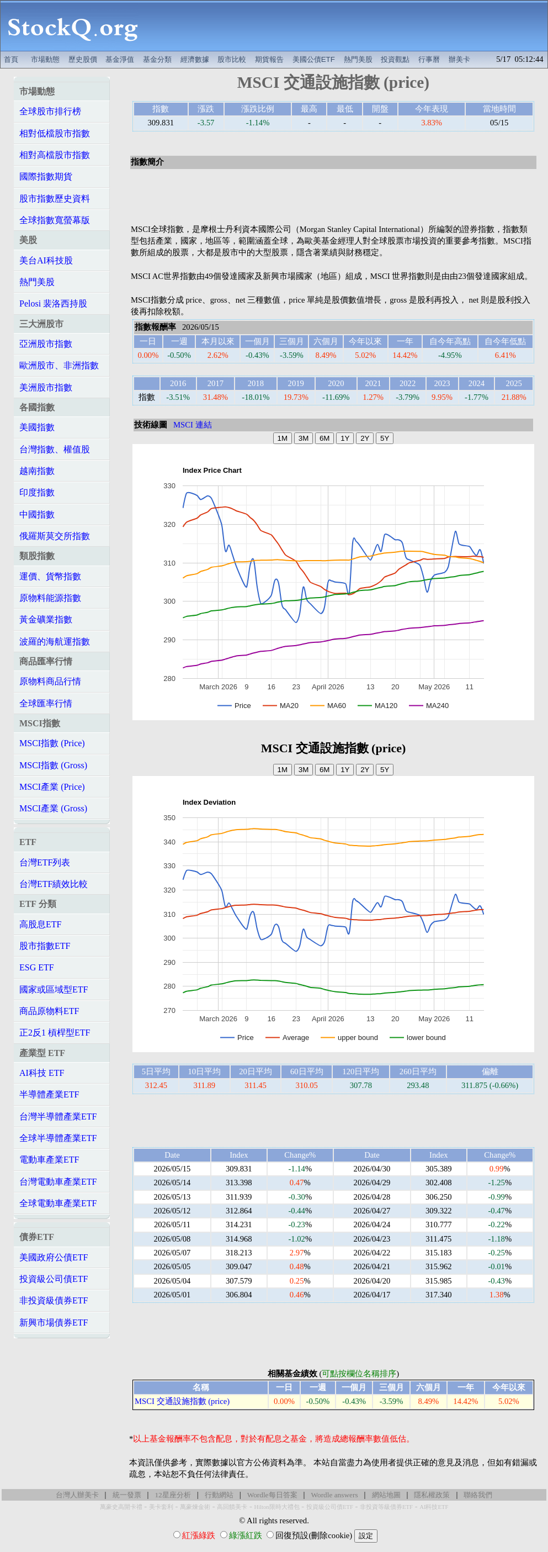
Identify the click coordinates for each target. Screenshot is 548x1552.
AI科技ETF (433, 1507)
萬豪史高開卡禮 (121, 1507)
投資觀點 (395, 59)
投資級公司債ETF (53, 1279)
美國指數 (37, 427)
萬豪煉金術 (195, 1507)
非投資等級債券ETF (386, 1507)
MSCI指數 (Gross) (53, 765)
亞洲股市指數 (45, 344)
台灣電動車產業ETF (58, 1181)
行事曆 (429, 59)
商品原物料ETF (49, 1011)
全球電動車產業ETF (58, 1203)
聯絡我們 (478, 1495)
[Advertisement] (346, 26)
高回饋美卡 (232, 1507)
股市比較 (231, 59)
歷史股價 (82, 59)
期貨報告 (269, 59)
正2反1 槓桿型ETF (54, 1032)
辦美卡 (459, 59)
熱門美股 (358, 59)
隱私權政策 (432, 1495)
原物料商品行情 (50, 681)
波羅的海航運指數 (54, 641)
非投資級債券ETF (53, 1300)
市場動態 (45, 59)
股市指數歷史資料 (54, 198)
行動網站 (219, 1495)
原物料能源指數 (50, 598)
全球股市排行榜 (50, 111)
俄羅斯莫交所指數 (54, 536)
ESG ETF (36, 967)
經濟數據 (194, 59)
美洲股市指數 (45, 387)
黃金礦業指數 (45, 619)
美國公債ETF (313, 59)
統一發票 (127, 1495)
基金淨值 (119, 59)
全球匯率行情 (45, 703)
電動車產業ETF (49, 1159)
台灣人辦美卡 (77, 1495)
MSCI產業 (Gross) (53, 808)
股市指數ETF (44, 946)
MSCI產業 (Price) (52, 786)
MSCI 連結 (192, 424)
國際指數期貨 (45, 176)
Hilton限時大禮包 (276, 1507)
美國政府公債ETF (53, 1257)
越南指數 (37, 471)
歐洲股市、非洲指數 (59, 365)
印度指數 (37, 492)
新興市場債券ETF (53, 1322)
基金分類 (157, 59)
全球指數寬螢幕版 (54, 220)
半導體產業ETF (49, 1094)
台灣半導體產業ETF (58, 1116)
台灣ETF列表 (44, 862)
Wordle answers (334, 1495)
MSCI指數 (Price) (52, 743)
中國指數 (37, 514)
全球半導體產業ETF (58, 1138)
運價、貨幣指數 (50, 576)
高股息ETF (40, 924)
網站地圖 (386, 1495)
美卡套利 (161, 1507)
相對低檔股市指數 (54, 133)
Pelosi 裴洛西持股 (53, 303)
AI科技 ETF (41, 1073)
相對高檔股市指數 (54, 155)
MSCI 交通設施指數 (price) (182, 1401)
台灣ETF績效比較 (53, 884)
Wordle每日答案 (272, 1495)
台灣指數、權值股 (54, 449)
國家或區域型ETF (53, 989)
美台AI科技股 (46, 260)
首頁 (11, 59)
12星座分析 (172, 1495)
